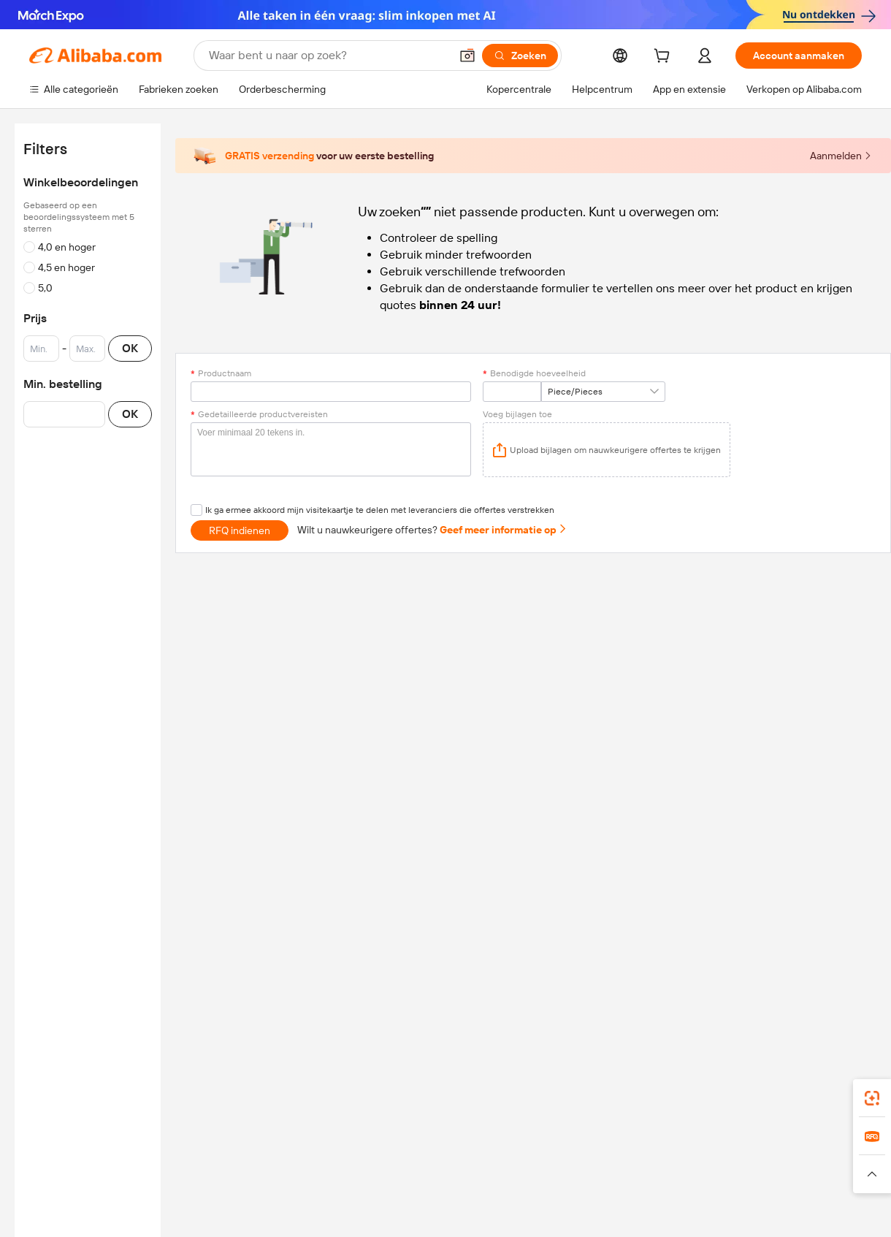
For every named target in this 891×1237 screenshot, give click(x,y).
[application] (606, 449)
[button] (467, 55)
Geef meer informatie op (503, 530)
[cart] (665, 58)
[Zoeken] (520, 55)
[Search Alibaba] (328, 55)
